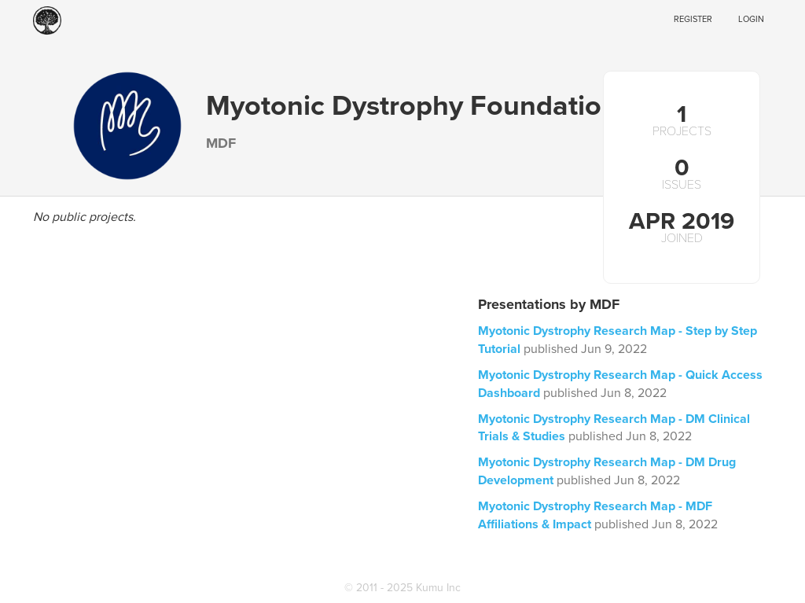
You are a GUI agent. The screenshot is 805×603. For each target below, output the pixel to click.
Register (693, 19)
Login (751, 19)
